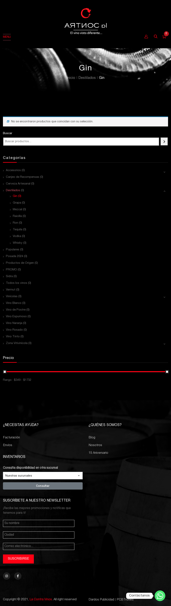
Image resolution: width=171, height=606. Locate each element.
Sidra (9, 276)
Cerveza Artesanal (18, 183)
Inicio (71, 78)
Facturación (11, 437)
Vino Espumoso (16, 316)
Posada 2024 (14, 256)
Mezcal (17, 209)
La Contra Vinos (41, 599)
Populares (12, 249)
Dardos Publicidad (101, 599)
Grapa (17, 202)
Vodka (17, 236)
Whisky (17, 243)
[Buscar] (164, 141)
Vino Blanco (13, 303)
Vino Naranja (14, 323)
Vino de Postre (16, 309)
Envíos (7, 445)
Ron (15, 222)
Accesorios (13, 170)
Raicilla (17, 216)
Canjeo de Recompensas (22, 177)
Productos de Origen (20, 263)
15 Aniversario (98, 453)
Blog (92, 437)
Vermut (10, 289)
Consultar (43, 486)
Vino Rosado (14, 329)
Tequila (17, 229)
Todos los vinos (16, 283)
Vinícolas (12, 296)
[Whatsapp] (160, 595)
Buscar (7, 133)
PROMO (11, 269)
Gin (15, 196)
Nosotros (95, 445)
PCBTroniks (125, 599)
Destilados (87, 78)
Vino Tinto (13, 336)
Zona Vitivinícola (17, 343)
